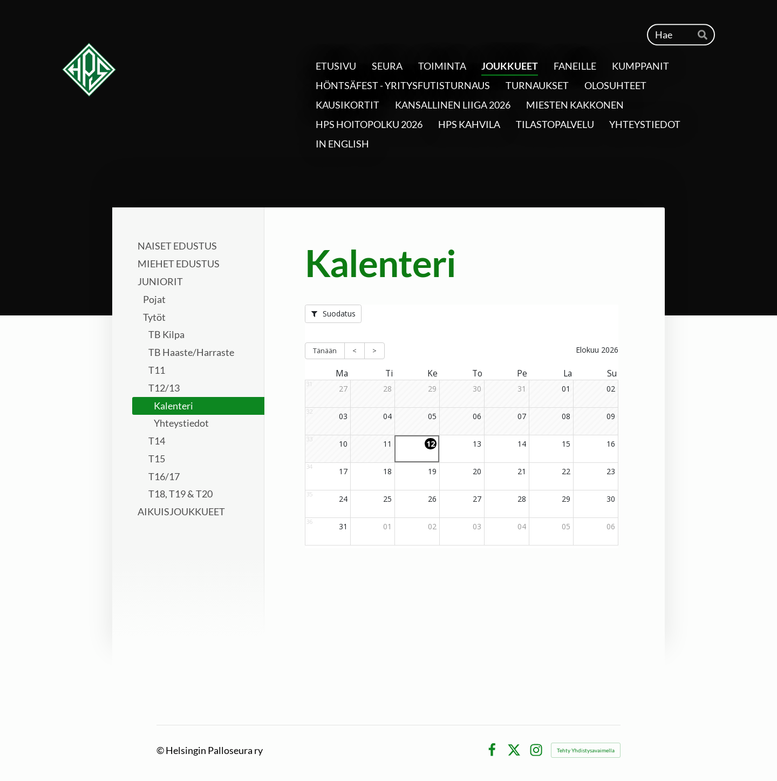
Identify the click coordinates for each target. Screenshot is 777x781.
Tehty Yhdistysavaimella (586, 750)
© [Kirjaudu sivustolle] (161, 750)
